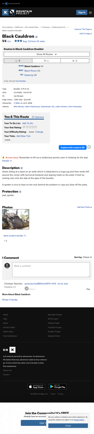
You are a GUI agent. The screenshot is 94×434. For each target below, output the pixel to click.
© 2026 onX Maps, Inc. (39, 394)
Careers (6, 374)
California (19, 27)
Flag (88, 289)
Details (7, 160)
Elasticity (28, 75)
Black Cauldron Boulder (12, 30)
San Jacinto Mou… (32, 27)
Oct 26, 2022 (62, 284)
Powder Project (54, 331)
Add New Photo (84, 207)
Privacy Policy (79, 420)
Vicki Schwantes (75, 106)
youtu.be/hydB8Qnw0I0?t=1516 (40, 283)
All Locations (7, 27)
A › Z (74, 60)
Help (5, 319)
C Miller (17, 103)
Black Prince (30, 70)
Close (68, 425)
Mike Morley (19, 106)
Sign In (81, 12)
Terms (53, 394)
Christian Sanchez (13, 283)
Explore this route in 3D (73, 147)
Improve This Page (83, 29)
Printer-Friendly (9, 299)
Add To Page (85, 33)
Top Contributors (10, 336)
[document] (68, 422)
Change (39, 131)
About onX (7, 370)
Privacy (60, 394)
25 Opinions (38, 117)
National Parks (54, 336)
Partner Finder (9, 327)
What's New (8, 331)
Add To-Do (27, 123)
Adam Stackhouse (32, 106)
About (5, 314)
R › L (46, 60)
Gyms (5, 323)
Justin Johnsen (61, 106)
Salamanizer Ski (47, 106)
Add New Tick (23, 136)
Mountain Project (55, 314)
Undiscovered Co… (59, 27)
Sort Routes (21, 81)
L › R (18, 60)
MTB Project (53, 319)
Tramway (45, 27)
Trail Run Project (54, 327)
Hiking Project (54, 323)
